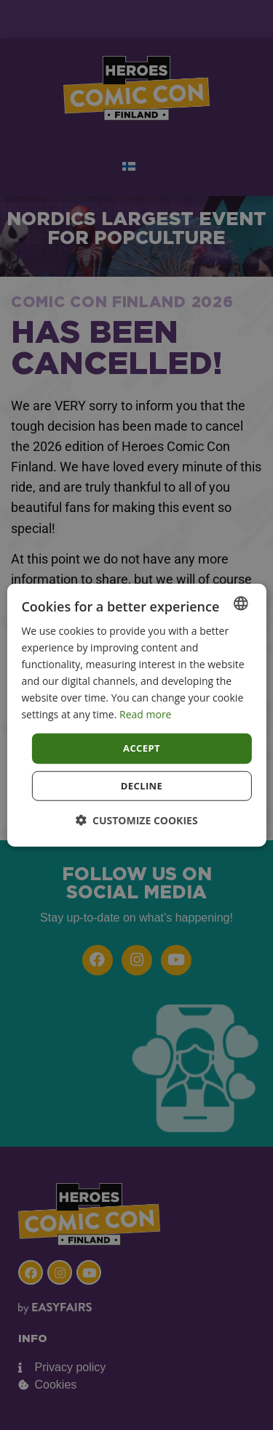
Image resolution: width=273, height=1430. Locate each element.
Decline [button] (142, 785)
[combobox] (241, 603)
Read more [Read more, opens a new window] (145, 714)
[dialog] (136, 715)
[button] (136, 820)
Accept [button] (141, 748)
